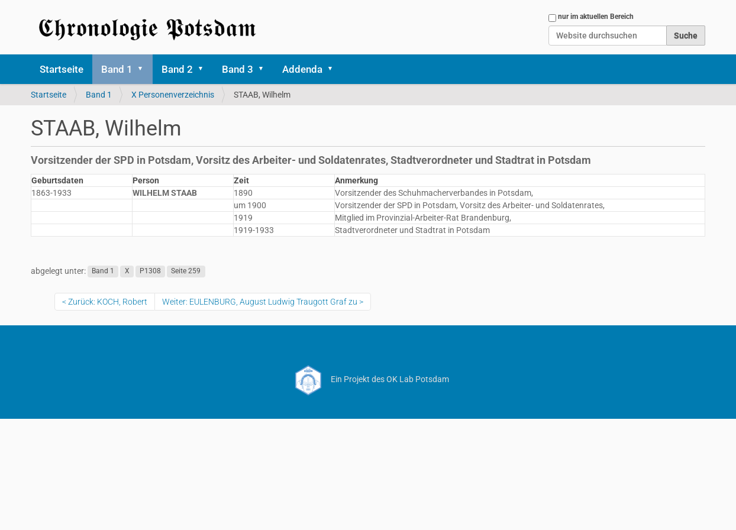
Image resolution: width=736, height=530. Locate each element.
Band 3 (237, 69)
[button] (144, 69)
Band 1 (117, 69)
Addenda (302, 69)
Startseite (61, 69)
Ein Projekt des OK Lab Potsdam (368, 379)
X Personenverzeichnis (172, 94)
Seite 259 (186, 271)
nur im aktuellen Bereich (596, 16)
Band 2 (177, 69)
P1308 (150, 271)
